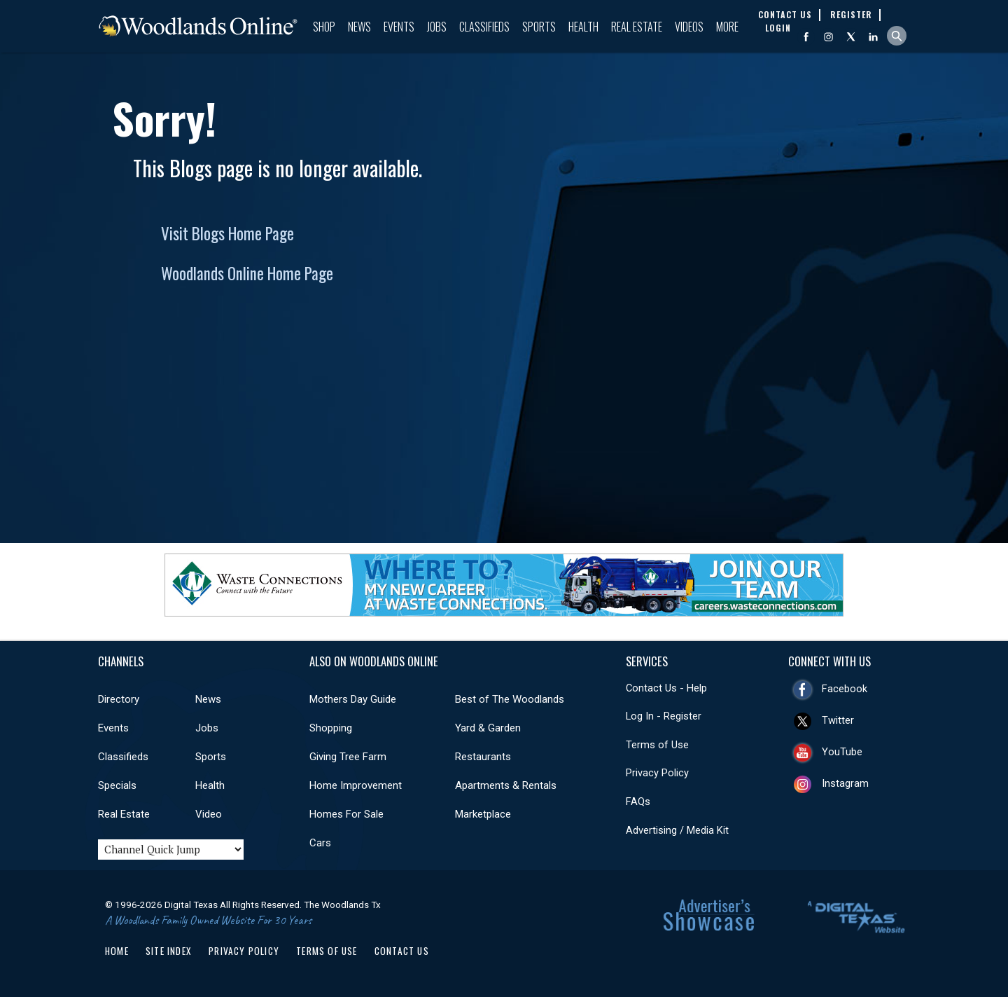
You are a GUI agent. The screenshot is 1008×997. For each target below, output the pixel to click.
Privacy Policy (657, 772)
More (727, 26)
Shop (324, 26)
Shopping (330, 728)
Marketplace (483, 814)
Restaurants (483, 756)
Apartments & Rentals (505, 785)
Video (208, 814)
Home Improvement (355, 785)
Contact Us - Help (666, 688)
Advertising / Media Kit (677, 830)
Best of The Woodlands (509, 699)
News (359, 26)
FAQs (638, 801)
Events (399, 26)
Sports (539, 26)
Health (583, 26)
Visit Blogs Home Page (227, 233)
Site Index (169, 951)
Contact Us (401, 951)
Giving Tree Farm (347, 756)
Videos (689, 26)
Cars (320, 843)
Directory (118, 699)
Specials (117, 785)
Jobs (437, 26)
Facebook (844, 688)
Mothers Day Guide (352, 699)
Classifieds (484, 26)
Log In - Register (663, 716)
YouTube (842, 751)
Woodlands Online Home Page (247, 273)
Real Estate (636, 26)
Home (117, 951)
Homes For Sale (346, 814)
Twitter (838, 720)
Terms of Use (657, 744)
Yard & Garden (488, 728)
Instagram (845, 783)
